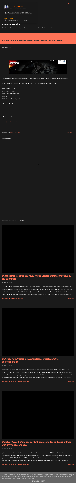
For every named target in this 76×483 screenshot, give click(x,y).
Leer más (71, 299)
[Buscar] (68, 3)
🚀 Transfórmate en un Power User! (17, 20)
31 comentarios (17, 299)
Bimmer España (11, 24)
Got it (43, 481)
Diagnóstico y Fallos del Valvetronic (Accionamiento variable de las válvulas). (37, 277)
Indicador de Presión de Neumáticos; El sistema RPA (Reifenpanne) (30, 360)
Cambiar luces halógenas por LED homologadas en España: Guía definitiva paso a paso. (36, 443)
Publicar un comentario (20, 382)
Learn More (35, 481)
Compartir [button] (68, 132)
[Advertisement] (38, 201)
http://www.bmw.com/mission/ (12, 122)
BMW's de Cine (15, 132)
